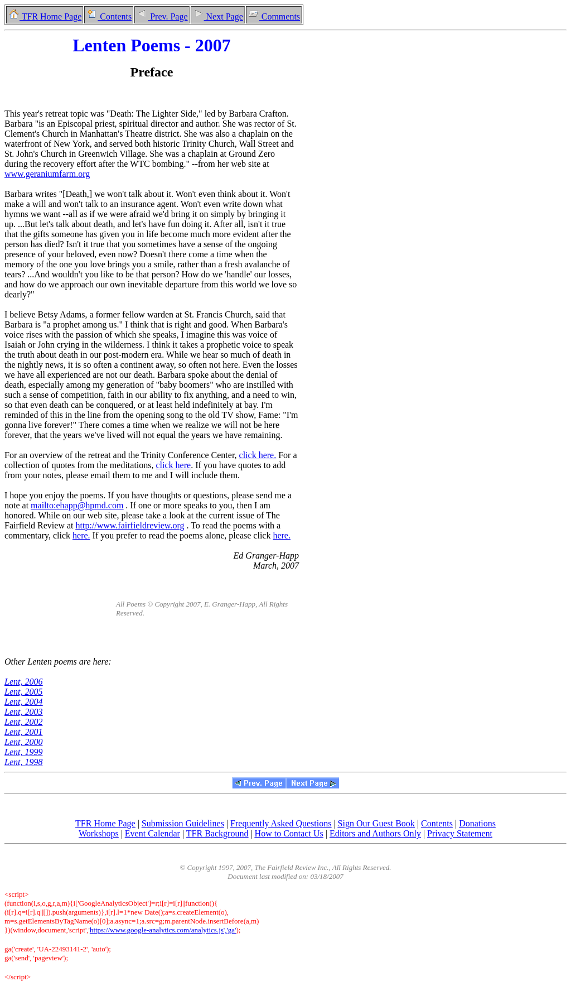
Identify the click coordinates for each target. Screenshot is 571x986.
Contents (109, 16)
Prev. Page (161, 16)
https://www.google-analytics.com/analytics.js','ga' (163, 930)
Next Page (217, 16)
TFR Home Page (44, 16)
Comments (274, 16)
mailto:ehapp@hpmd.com (77, 505)
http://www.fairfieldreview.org (130, 525)
